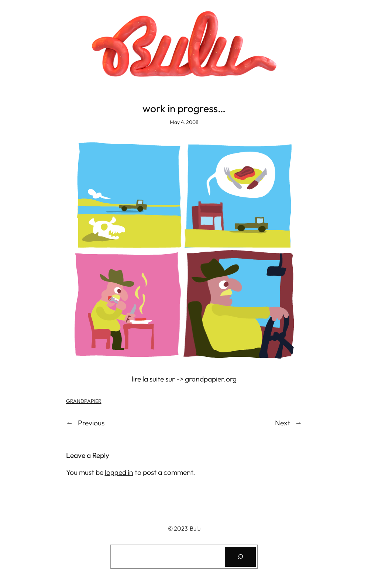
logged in (119, 472)
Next (282, 422)
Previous (91, 422)
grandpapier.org (211, 378)
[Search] (240, 557)
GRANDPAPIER (84, 401)
